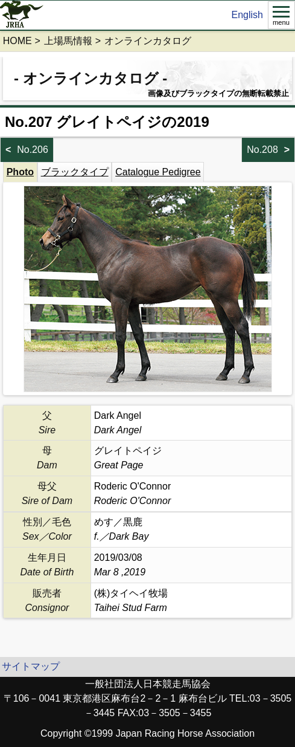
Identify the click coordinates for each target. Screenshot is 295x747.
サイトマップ (31, 666)
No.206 (32, 149)
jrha (22, 15)
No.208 (262, 149)
